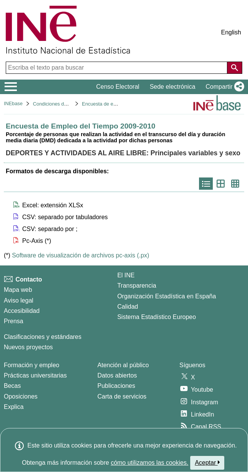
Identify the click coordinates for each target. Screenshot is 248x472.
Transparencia (136, 285)
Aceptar (207, 462)
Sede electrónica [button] (172, 86)
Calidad (127, 306)
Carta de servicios (122, 396)
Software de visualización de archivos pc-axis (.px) (80, 255)
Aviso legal (18, 300)
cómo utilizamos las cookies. (149, 462)
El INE (125, 275)
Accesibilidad (21, 311)
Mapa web (18, 289)
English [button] (231, 32)
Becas (12, 385)
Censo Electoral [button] (117, 86)
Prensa (13, 321)
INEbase (13, 103)
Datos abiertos (117, 375)
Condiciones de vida (55, 104)
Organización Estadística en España (166, 296)
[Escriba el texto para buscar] (117, 68)
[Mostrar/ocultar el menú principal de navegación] (11, 87)
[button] (223, 87)
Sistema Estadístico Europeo (156, 317)
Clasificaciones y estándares (43, 337)
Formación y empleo (31, 365)
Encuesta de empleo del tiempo (116, 104)
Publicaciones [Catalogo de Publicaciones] (116, 385)
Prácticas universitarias (35, 375)
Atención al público (123, 365)
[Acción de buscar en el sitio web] (234, 68)
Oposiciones (21, 396)
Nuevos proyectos (28, 347)
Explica (14, 407)
